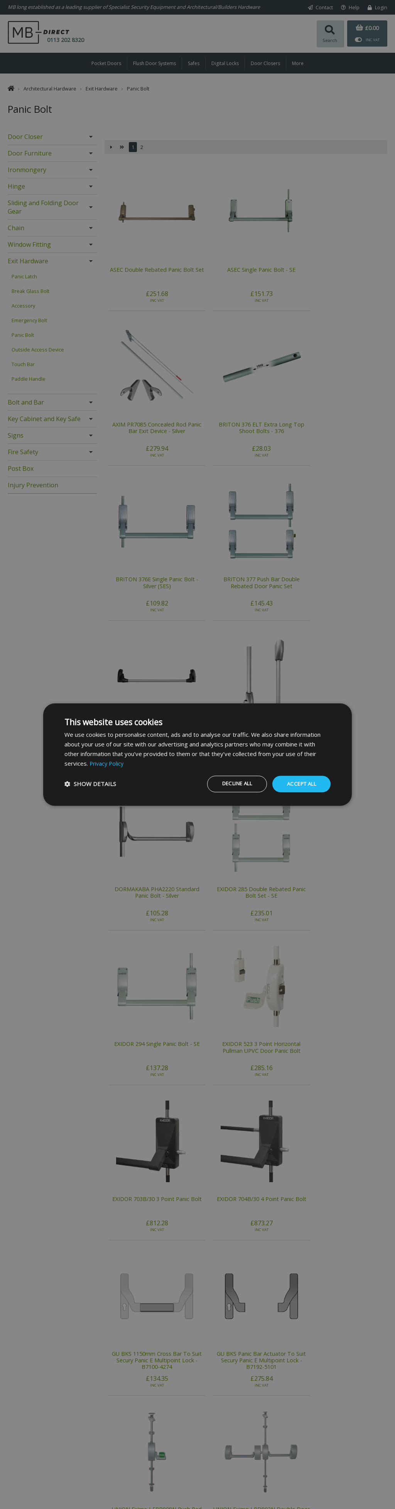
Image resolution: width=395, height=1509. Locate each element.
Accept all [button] (299, 783)
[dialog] (197, 754)
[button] (90, 784)
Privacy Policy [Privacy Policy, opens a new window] (107, 763)
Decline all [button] (230, 783)
